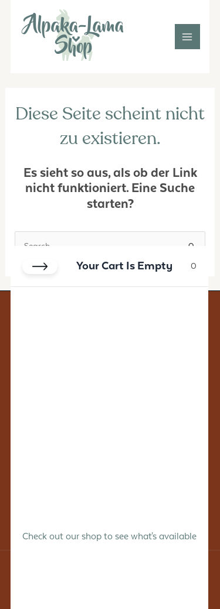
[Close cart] (39, 266)
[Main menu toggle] (187, 36)
